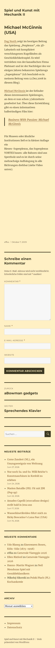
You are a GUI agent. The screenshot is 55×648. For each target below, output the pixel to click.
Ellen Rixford (14, 557)
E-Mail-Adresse (14, 340)
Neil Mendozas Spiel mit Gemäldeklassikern (25, 569)
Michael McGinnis (15, 90)
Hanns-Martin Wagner (20, 565)
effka (6, 242)
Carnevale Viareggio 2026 (32, 552)
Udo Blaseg (13, 544)
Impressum (13, 623)
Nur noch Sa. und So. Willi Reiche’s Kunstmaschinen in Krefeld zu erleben (27, 476)
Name (8, 326)
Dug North (10, 41)
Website (9, 355)
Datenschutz (14, 627)
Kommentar (12, 281)
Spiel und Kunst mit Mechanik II (22, 12)
